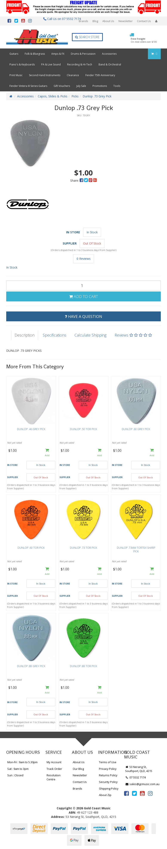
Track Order (54, 769)
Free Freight (144, 40)
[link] (126, 793)
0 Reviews (84, 259)
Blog (95, 21)
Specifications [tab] (54, 335)
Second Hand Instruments (44, 75)
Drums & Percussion (83, 54)
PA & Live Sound (51, 64)
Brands (83, 21)
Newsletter (125, 21)
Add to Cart (83, 296)
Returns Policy (108, 775)
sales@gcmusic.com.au (142, 784)
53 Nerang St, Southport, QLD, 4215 (138, 769)
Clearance (73, 75)
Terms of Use (107, 762)
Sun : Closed (15, 775)
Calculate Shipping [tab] (90, 335)
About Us (108, 21)
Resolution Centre (54, 777)
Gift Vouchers (62, 86)
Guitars (13, 54)
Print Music (16, 75)
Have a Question (83, 316)
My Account (54, 762)
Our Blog (78, 769)
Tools (116, 86)
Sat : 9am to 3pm (18, 769)
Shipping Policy (108, 788)
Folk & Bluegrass (35, 54)
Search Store (87, 37)
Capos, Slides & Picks (52, 96)
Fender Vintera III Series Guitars (28, 86)
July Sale (81, 86)
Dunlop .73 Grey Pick (97, 96)
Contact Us (144, 21)
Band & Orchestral (110, 64)
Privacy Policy (108, 769)
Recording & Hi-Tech (79, 64)
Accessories (109, 54)
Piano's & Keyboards (22, 64)
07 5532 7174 (135, 777)
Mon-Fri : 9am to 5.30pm (22, 762)
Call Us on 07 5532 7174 (60, 19)
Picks (75, 96)
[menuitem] (82, 180)
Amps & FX (57, 54)
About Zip (105, 795)
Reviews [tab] (133, 335)
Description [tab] (25, 335)
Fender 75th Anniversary (100, 75)
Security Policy (108, 782)
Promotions (100, 86)
